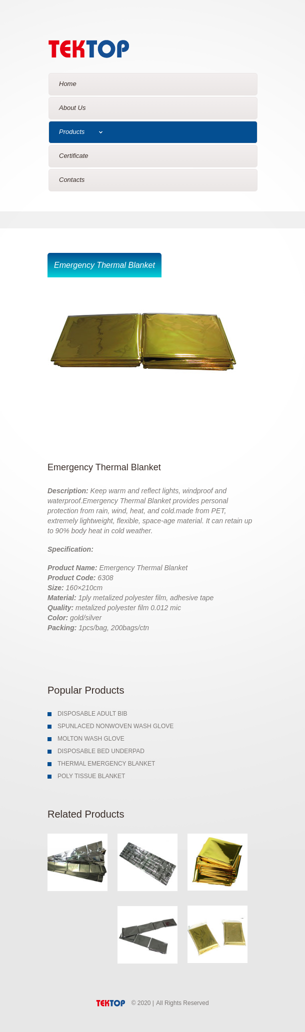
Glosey (106, 46)
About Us (72, 107)
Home (67, 83)
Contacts (71, 179)
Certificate (73, 155)
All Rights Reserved (182, 1003)
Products (80, 131)
